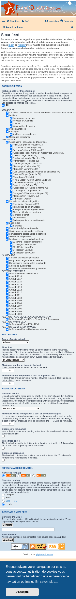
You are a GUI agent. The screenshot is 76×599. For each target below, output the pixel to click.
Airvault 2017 (15, 279)
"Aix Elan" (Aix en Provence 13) (28, 144)
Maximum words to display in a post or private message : (31, 413)
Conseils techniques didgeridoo (24, 201)
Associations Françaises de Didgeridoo (28, 142)
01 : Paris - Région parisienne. (27, 242)
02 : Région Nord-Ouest (24, 244)
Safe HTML (11, 501)
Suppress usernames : (13, 453)
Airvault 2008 (15, 303)
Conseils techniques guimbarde (24, 257)
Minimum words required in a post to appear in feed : (29, 375)
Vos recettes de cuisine (24, 126)
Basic (6, 497)
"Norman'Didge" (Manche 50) (27, 174)
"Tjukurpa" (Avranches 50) (25, 169)
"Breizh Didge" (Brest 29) (25, 155)
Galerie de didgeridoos (20, 236)
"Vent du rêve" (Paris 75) (25, 185)
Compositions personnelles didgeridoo (27, 234)
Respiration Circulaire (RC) (26, 204)
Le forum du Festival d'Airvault (23, 273)
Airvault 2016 (15, 281)
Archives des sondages (24, 134)
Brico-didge (14, 223)
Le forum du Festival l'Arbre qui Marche (28, 329)
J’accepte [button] (22, 591)
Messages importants (19, 137)
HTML (7, 504)
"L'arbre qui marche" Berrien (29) (29, 158)
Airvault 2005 (15, 311)
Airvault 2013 (15, 290)
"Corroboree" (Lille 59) (24, 177)
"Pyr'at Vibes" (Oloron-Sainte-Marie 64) (32, 180)
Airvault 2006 (15, 308)
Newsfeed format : (11, 473)
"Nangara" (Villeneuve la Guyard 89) (30, 193)
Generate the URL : (12, 517)
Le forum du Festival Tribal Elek (24, 324)
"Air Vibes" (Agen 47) (23, 198)
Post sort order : (10, 393)
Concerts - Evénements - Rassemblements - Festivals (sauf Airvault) (42, 112)
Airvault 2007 (15, 306)
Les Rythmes (19, 217)
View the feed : (9, 534)
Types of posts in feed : (14, 339)
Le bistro (13, 115)
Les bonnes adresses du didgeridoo (26, 239)
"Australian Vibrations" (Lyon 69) (28, 182)
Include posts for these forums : (18, 91)
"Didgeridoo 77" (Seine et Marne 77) (30, 188)
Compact (8, 494)
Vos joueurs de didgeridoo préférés (26, 231)
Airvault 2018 (15, 276)
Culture (16, 123)
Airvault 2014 (15, 287)
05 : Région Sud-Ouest (24, 252)
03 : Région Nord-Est (23, 247)
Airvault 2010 (15, 298)
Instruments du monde (24, 118)
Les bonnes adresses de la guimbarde (27, 268)
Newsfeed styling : (11, 480)
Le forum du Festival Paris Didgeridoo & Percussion (34, 319)
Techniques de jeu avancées (26, 207)
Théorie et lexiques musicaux (27, 212)
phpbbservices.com (44, 554)
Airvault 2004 (15, 314)
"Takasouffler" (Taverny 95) (26, 196)
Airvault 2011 (15, 295)
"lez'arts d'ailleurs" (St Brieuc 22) (28, 150)
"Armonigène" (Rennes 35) (26, 161)
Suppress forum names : (14, 429)
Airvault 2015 (15, 284)
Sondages (14, 131)
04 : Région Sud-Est (22, 250)
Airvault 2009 (15, 300)
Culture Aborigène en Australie (23, 228)
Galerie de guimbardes (20, 266)
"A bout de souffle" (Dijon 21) (27, 147)
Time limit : (7, 347)
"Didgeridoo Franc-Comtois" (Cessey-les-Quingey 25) (39, 153)
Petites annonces (17, 129)
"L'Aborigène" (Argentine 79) (26, 190)
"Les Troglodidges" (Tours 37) (27, 163)
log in (11, 45)
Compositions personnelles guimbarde (27, 263)
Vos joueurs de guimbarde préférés (26, 260)
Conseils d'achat (21, 215)
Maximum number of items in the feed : (22, 365)
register (21, 45)
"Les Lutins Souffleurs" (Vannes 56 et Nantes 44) (36, 171)
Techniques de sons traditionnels (29, 220)
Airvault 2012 (15, 292)
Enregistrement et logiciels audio (28, 209)
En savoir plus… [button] (46, 581)
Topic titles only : (11, 441)
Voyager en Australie (23, 120)
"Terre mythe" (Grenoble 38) (26, 166)
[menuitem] (13, 21)
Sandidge (17, 225)
